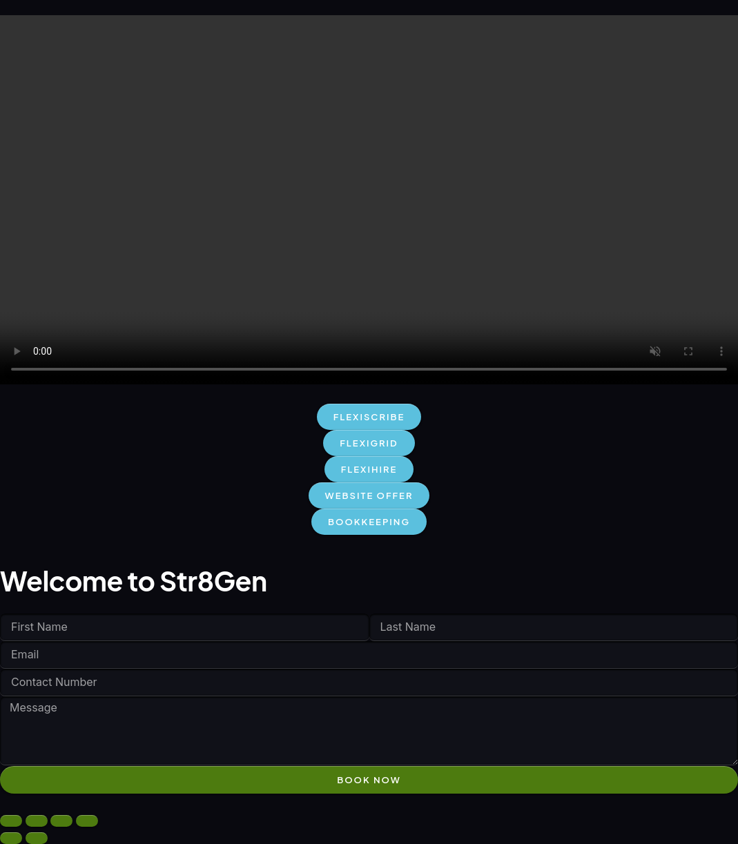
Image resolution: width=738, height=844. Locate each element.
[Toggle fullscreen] (37, 821)
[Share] (61, 821)
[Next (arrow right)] (37, 838)
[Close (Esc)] (87, 821)
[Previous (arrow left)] (11, 838)
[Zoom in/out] (11, 821)
